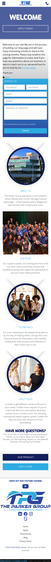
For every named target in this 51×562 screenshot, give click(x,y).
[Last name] (36, 87)
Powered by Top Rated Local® (13, 560)
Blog (7, 77)
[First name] (14, 87)
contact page (28, 67)
